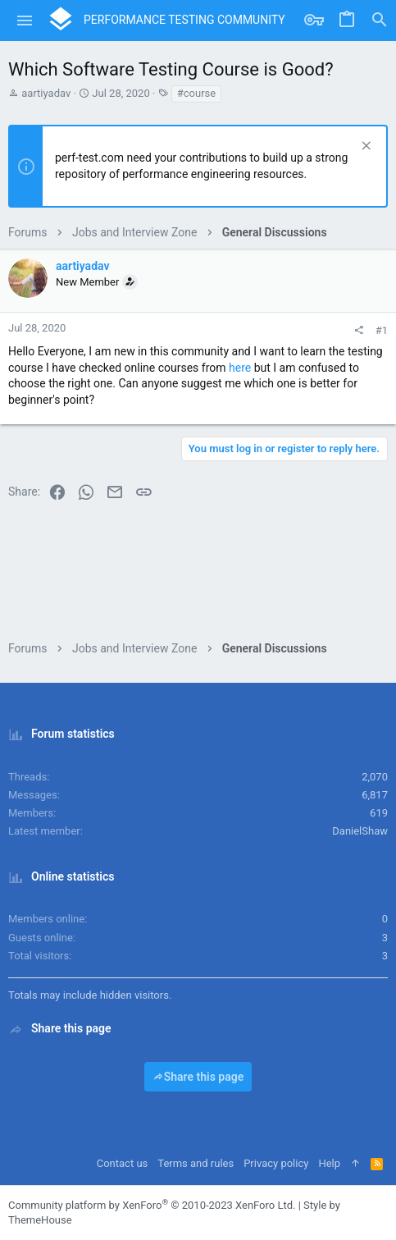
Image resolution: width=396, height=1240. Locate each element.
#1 (382, 330)
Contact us (122, 1163)
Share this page (198, 1076)
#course (196, 93)
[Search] (379, 20)
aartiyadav (46, 93)
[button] (25, 20)
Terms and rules (195, 1163)
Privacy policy (276, 1163)
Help (329, 1163)
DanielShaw (360, 831)
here (240, 367)
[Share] (359, 330)
